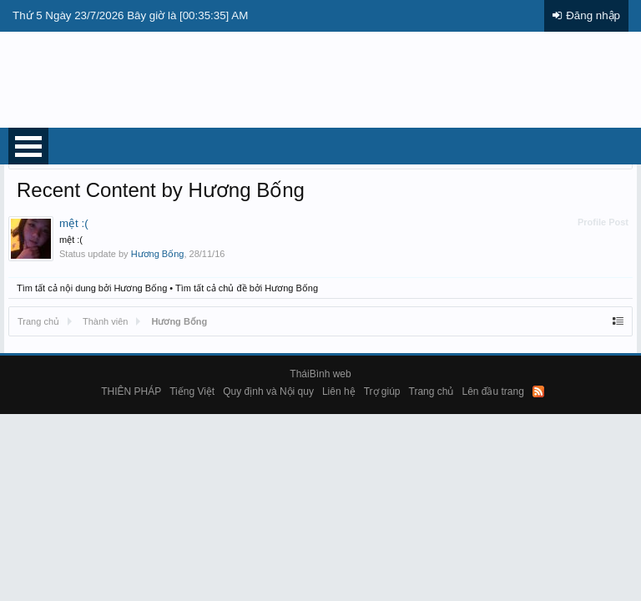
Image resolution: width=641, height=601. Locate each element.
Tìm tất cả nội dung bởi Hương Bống (92, 288)
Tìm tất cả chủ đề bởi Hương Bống (246, 288)
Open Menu (28, 146)
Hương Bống (157, 254)
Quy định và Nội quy (268, 391)
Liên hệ (339, 391)
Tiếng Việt (192, 391)
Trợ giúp (382, 391)
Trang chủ (431, 391)
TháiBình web (320, 374)
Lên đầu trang (492, 391)
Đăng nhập (593, 15)
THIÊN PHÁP (131, 391)
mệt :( (73, 223)
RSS (538, 391)
